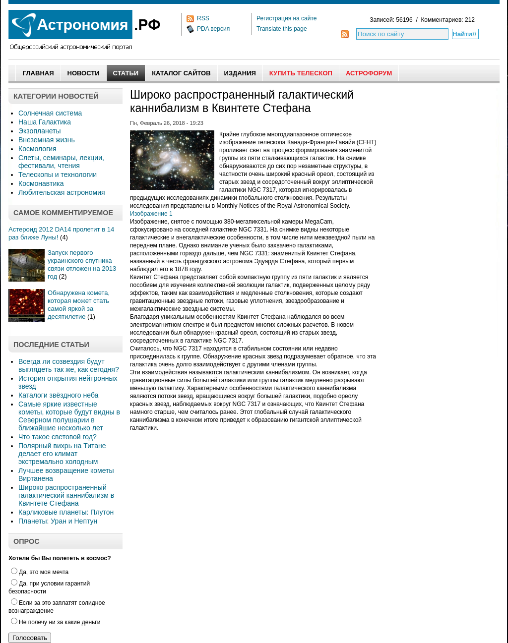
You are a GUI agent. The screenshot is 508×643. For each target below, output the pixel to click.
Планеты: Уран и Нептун (57, 521)
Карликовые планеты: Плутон (66, 512)
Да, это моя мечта (39, 572)
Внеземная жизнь (46, 140)
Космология (37, 149)
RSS (203, 18)
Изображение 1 (151, 213)
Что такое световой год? (57, 437)
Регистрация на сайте (286, 18)
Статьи (126, 73)
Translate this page (281, 28)
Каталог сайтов (181, 73)
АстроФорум (369, 73)
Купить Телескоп (300, 73)
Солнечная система (50, 113)
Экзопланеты (39, 131)
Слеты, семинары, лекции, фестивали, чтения (61, 162)
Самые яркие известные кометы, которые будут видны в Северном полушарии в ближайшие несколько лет (69, 416)
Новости (83, 73)
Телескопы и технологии (57, 174)
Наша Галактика (44, 122)
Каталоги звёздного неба (58, 395)
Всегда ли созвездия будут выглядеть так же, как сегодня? (68, 365)
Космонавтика (41, 183)
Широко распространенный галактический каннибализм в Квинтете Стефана (66, 495)
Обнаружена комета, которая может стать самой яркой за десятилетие (79, 304)
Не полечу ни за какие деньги (55, 622)
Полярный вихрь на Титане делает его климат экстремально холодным (62, 454)
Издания (240, 73)
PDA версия (213, 28)
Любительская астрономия (61, 192)
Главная (38, 73)
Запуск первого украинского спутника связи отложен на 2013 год (82, 264)
